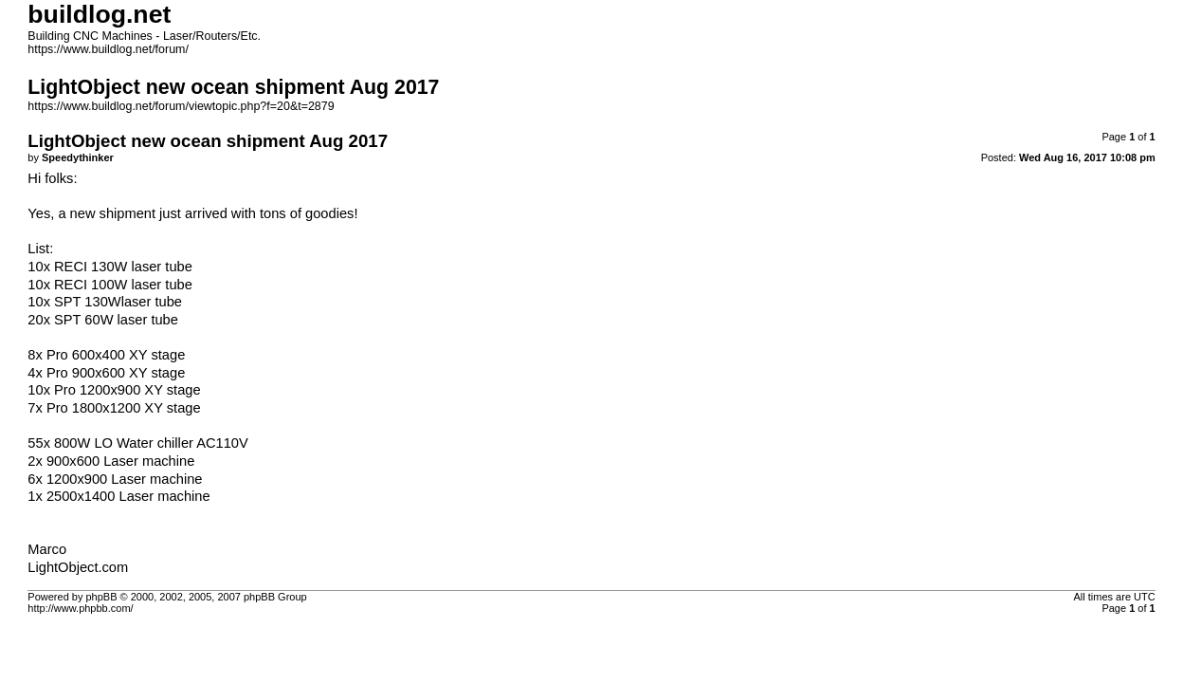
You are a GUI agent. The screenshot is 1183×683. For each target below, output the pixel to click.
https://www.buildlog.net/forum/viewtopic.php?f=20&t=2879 (180, 106)
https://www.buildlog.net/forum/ (108, 49)
